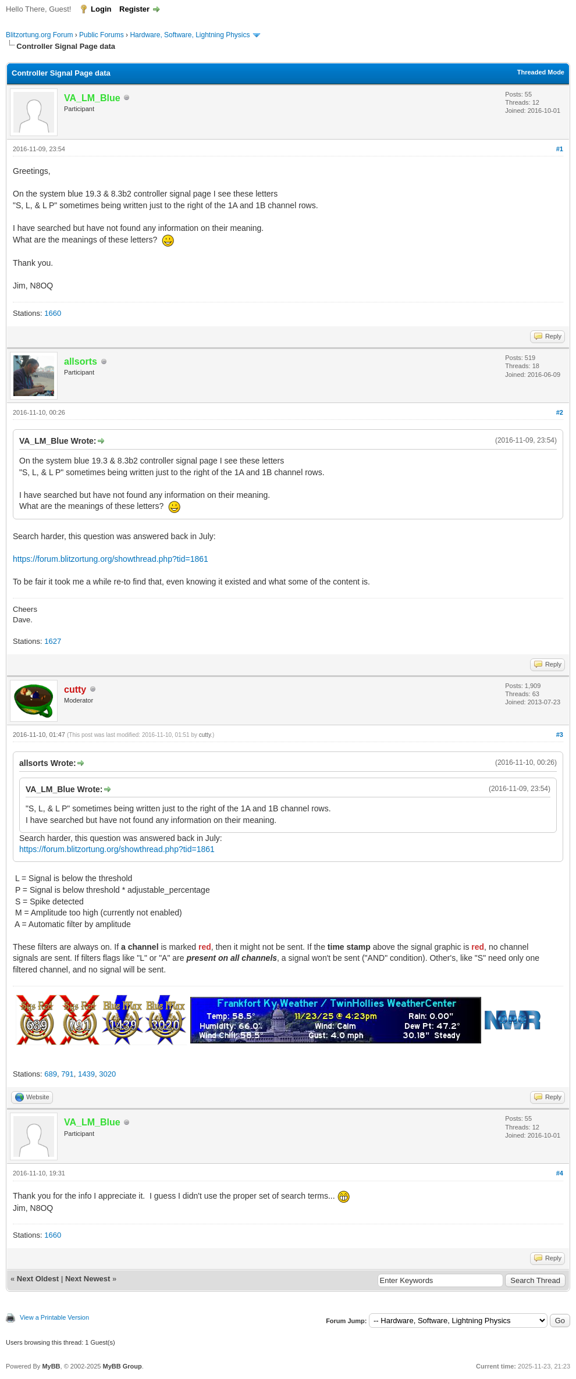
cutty (205, 735)
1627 (52, 641)
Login (101, 9)
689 (50, 1074)
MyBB (51, 1366)
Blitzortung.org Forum (39, 35)
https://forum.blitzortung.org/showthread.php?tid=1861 (110, 559)
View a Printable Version (54, 1317)
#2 (559, 412)
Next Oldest (38, 1278)
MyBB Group (121, 1366)
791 (67, 1074)
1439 (86, 1074)
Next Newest (87, 1278)
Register (134, 9)
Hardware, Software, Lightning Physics (190, 35)
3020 (107, 1074)
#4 (559, 1173)
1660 (52, 313)
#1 (559, 148)
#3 (559, 734)
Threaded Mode (540, 72)
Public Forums (101, 35)
